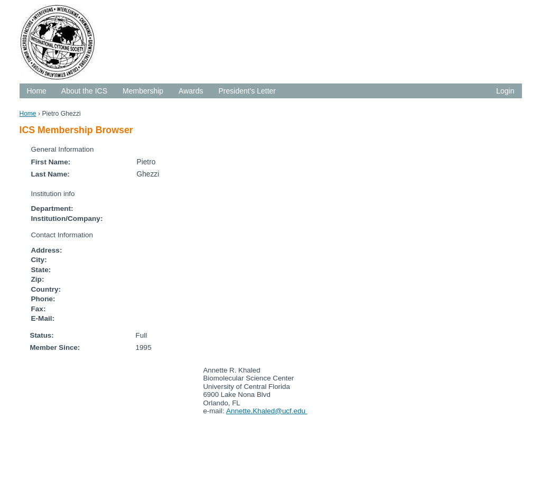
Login (505, 91)
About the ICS (84, 91)
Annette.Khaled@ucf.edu (266, 411)
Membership (143, 91)
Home (36, 91)
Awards (191, 91)
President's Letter (247, 91)
